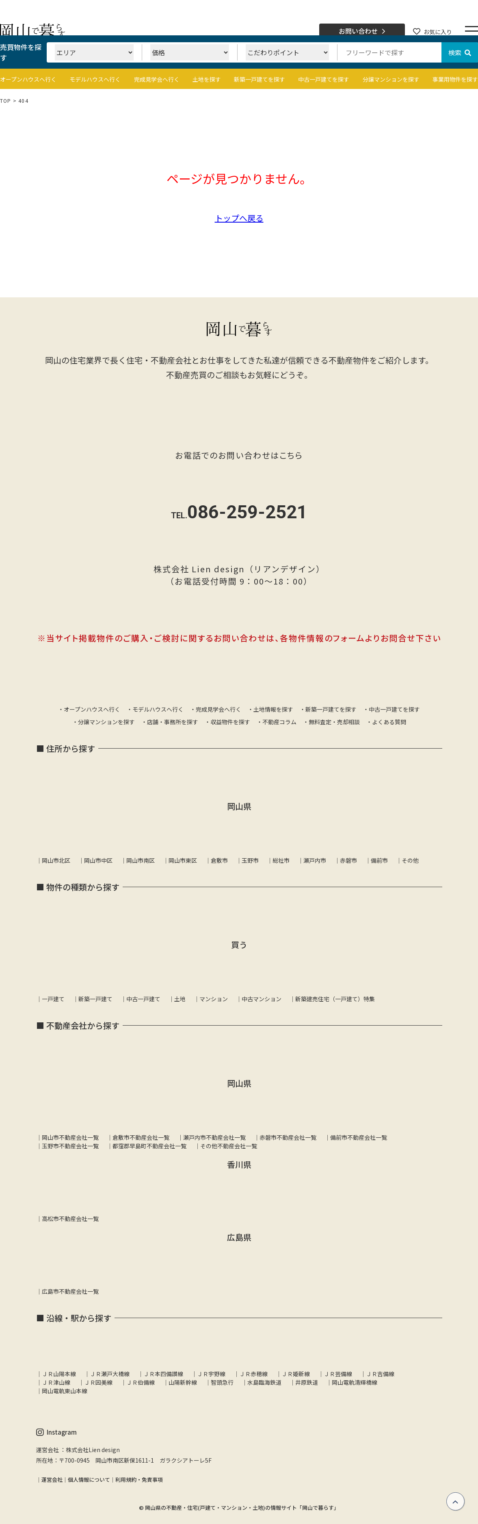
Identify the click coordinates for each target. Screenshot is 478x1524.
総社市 (281, 860)
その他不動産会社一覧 (228, 1146)
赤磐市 (348, 860)
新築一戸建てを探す (259, 79)
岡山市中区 (98, 860)
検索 (459, 52)
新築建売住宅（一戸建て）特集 (335, 999)
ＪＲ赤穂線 (253, 1374)
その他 (410, 860)
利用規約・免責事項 (139, 1479)
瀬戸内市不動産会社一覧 (214, 1137)
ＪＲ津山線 (56, 1382)
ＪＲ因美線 (98, 1382)
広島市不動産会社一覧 (70, 1291)
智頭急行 (222, 1382)
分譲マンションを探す (391, 79)
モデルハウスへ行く (95, 79)
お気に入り (432, 32)
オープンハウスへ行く (28, 79)
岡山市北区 (56, 860)
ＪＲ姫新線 (295, 1374)
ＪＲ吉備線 (380, 1374)
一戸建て (53, 999)
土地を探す (206, 79)
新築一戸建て (95, 999)
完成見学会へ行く (157, 79)
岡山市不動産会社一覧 (70, 1137)
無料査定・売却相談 (334, 722)
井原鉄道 (306, 1382)
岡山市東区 (183, 860)
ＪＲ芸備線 (338, 1374)
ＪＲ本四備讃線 (163, 1374)
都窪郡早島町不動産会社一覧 (149, 1146)
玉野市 (250, 860)
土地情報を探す (273, 709)
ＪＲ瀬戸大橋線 (110, 1374)
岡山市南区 (140, 860)
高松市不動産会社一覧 (70, 1218)
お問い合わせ (362, 31)
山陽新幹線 (183, 1382)
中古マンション (261, 999)
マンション (213, 999)
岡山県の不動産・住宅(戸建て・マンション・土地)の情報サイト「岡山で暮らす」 (242, 1507)
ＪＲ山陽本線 (59, 1374)
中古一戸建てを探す (323, 79)
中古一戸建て (143, 999)
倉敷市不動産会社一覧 (140, 1137)
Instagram (56, 1432)
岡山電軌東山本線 (64, 1391)
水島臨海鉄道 (264, 1382)
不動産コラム (279, 722)
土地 (180, 999)
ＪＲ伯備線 (140, 1382)
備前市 (379, 860)
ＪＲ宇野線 (211, 1374)
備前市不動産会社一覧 (358, 1137)
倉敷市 (219, 860)
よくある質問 (389, 722)
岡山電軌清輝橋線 (354, 1382)
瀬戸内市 (314, 860)
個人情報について (89, 1479)
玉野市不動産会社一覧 (70, 1146)
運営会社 (52, 1479)
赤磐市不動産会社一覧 (288, 1137)
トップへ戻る (239, 218)
